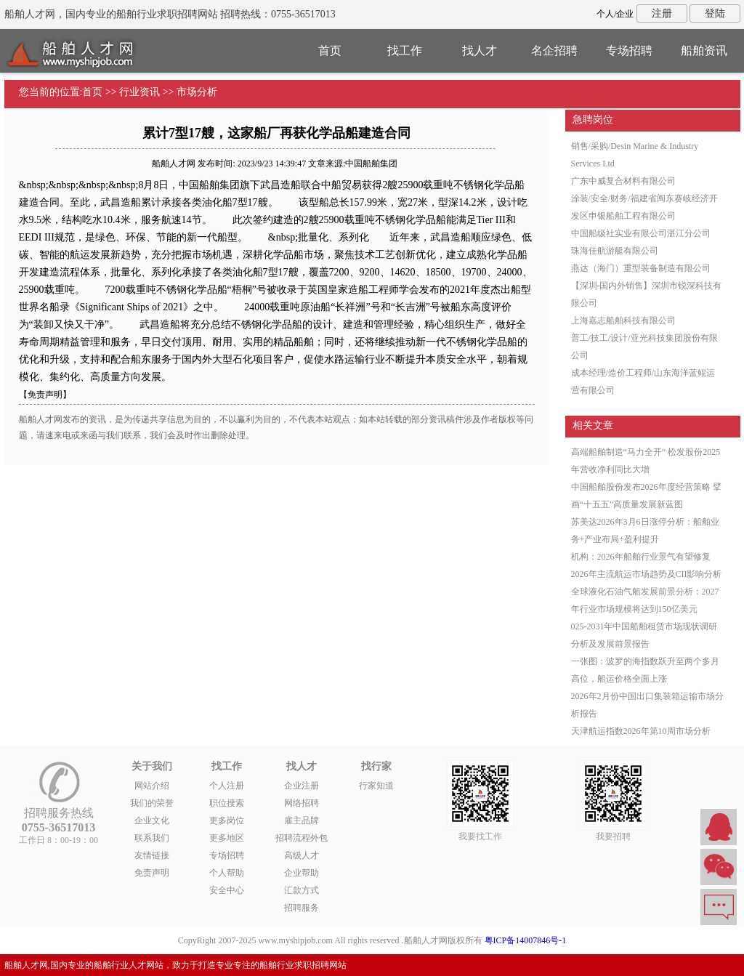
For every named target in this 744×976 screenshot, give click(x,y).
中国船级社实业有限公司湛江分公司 (641, 233)
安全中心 (226, 890)
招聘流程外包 (301, 838)
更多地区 (226, 838)
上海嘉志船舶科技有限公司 (623, 320)
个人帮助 (226, 873)
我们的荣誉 (152, 803)
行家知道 (376, 786)
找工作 (404, 50)
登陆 (715, 13)
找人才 (479, 50)
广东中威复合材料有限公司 (623, 181)
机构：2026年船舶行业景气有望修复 (641, 557)
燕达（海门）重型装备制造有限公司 (641, 268)
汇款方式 (301, 890)
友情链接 (151, 855)
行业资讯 (139, 91)
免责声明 (151, 873)
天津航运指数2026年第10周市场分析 (641, 731)
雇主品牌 (301, 820)
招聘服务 (301, 908)
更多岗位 (226, 820)
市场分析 (197, 91)
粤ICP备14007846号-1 (526, 940)
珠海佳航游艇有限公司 (614, 251)
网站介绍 (151, 786)
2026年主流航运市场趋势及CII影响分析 (646, 574)
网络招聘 (301, 803)
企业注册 (301, 786)
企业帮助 (301, 873)
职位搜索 (226, 803)
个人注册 (226, 786)
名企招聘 (554, 50)
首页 (329, 50)
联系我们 (151, 838)
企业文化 (151, 820)
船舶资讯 (704, 50)
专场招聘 (629, 50)
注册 (662, 13)
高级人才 (301, 855)
